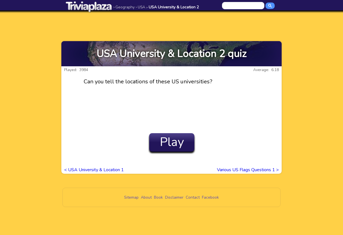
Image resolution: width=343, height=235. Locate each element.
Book (158, 197)
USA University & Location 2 (172, 7)
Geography (124, 7)
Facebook (210, 197)
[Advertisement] (171, 25)
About (146, 197)
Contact (193, 197)
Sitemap (131, 197)
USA (140, 7)
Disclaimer (174, 197)
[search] (243, 6)
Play (172, 142)
